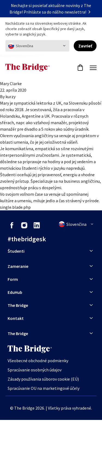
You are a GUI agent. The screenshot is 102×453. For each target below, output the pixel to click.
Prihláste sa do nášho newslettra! (58, 12)
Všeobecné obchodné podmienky (38, 360)
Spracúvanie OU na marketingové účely (43, 388)
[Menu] (93, 67)
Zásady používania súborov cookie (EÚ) (43, 379)
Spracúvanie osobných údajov (34, 369)
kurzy (10, 96)
